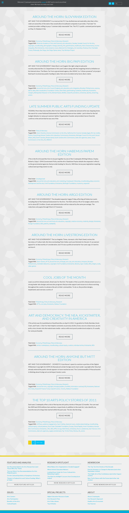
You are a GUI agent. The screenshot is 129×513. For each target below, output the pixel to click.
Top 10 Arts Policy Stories (70, 427)
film (64, 45)
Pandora (85, 48)
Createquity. (11, 3)
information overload (77, 383)
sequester (86, 180)
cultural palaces (42, 423)
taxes (59, 50)
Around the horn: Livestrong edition (64, 231)
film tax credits (95, 133)
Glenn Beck (62, 90)
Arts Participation (12, 495)
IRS (36, 48)
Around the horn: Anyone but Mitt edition (64, 354)
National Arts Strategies (66, 48)
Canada (74, 43)
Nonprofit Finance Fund (42, 385)
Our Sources (92, 500)
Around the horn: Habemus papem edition (65, 151)
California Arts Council (74, 133)
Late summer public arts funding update (64, 106)
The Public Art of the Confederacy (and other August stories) (104, 471)
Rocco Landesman (82, 425)
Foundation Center (53, 90)
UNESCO (49, 140)
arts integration (75, 88)
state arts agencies (81, 137)
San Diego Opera (52, 50)
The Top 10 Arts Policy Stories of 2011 (64, 396)
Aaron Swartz (41, 258)
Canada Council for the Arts (85, 43)
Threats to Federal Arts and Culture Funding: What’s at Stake (23, 475)
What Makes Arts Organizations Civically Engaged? (63, 463)
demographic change (50, 45)
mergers (30, 93)
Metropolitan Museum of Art (42, 93)
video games (32, 263)
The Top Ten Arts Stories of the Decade (100, 463)
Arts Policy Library (53, 497)
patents (46, 220)
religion (94, 260)
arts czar (68, 258)
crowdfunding (39, 45)
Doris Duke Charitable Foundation (58, 423)
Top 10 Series (51, 500)
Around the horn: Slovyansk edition (64, 17)
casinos (97, 88)
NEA (34, 137)
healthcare (78, 45)
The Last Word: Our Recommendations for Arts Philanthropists (22, 468)
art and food (51, 218)
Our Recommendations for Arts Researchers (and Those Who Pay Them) (22, 464)
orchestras (83, 93)
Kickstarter (40, 48)
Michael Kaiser (56, 93)
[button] (2, 3)
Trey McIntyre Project (68, 50)
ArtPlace (39, 420)
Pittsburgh (36, 50)
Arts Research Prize (53, 495)
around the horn (42, 88)
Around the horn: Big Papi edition (64, 61)
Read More (64, 35)
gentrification (70, 45)
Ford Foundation (50, 180)
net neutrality (78, 48)
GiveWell (67, 383)
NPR (55, 425)
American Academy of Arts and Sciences (49, 43)
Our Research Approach (95, 495)
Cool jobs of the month (64, 274)
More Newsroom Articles (105, 481)
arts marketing (61, 177)
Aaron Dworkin (41, 133)
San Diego (43, 50)
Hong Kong (36, 135)
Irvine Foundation (88, 423)
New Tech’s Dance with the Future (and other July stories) (103, 475)
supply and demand (55, 427)
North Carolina (40, 137)
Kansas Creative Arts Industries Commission (54, 135)
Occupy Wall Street (63, 425)
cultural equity (63, 342)
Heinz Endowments (88, 45)
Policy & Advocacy (56, 41)
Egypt (88, 133)
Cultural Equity (11, 500)
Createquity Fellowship (73, 177)
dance (30, 90)
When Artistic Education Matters (57, 466)
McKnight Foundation (69, 180)
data (34, 90)
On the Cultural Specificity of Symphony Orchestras (23, 472)
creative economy (76, 218)
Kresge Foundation (34, 220)
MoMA (64, 93)
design (91, 218)
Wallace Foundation (60, 300)
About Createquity (94, 493)
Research (65, 41)
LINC (48, 425)
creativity (85, 218)
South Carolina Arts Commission (65, 137)
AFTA (47, 258)
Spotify (89, 93)
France (30, 135)
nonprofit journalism (73, 93)
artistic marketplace (43, 342)
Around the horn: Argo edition (64, 191)
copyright (31, 45)
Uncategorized (40, 175)
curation (70, 342)
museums (80, 180)
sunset (44, 2)
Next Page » (39, 439)
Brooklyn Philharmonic (87, 88)
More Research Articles (64, 479)
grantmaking (71, 90)
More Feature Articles (24, 481)
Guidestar (78, 90)
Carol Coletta (61, 420)
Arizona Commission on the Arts (56, 133)
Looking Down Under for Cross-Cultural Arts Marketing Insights (61, 469)
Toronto (63, 385)
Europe (71, 423)
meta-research (49, 48)
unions (30, 95)
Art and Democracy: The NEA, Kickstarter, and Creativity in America (64, 313)
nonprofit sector (55, 385)
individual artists (79, 342)
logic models (84, 260)
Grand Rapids (78, 423)
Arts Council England (53, 88)
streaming (95, 93)
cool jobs (43, 300)
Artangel (62, 258)
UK (45, 140)
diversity (60, 45)
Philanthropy (46, 41)
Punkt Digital (84, 510)
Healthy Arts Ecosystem (95, 497)
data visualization (41, 90)
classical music (70, 420)
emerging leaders (59, 383)
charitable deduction (43, 260)
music (56, 48)
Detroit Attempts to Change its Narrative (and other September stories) (104, 466)
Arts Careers (11, 493)
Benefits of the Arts (13, 497)
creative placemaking (82, 420)
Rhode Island (50, 137)
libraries (77, 260)
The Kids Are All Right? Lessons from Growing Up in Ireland (63, 473)
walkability (52, 220)
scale (98, 260)
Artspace (84, 258)
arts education (66, 43)
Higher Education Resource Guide (58, 493)
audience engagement (49, 420)
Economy (39, 41)
